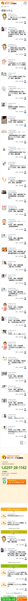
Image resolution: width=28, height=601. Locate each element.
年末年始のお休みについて (16, 515)
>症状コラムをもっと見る (14, 562)
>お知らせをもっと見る (13, 528)
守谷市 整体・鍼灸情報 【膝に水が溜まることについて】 (17, 404)
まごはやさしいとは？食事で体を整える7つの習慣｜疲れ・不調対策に (17, 574)
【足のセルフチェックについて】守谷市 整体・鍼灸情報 (17, 167)
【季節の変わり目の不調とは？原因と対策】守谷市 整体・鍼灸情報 (17, 49)
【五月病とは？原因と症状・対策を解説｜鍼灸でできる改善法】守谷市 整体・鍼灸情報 (17, 553)
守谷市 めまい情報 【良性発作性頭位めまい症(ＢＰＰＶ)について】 (17, 431)
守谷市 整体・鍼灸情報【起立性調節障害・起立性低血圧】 (17, 196)
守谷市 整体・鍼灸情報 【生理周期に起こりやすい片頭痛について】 (17, 293)
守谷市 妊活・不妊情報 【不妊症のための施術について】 (17, 347)
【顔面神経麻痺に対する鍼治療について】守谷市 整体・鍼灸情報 (17, 137)
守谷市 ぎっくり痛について (17, 334)
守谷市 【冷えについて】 (16, 418)
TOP (2, 6)
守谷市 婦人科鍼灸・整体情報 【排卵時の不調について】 (17, 362)
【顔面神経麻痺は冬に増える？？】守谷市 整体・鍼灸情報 (17, 93)
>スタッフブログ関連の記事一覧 (14, 593)
